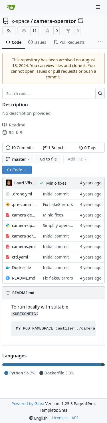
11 (34, 30)
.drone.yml (22, 194)
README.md (23, 278)
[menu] (38, 418)
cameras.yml (24, 246)
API (75, 417)
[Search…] (100, 93)
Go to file (48, 159)
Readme (13, 125)
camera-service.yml (24, 236)
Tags (87, 147)
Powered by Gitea (27, 403)
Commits (20, 147)
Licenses (60, 417)
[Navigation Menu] (98, 7)
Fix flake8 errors (58, 204)
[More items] (100, 42)
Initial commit (56, 194)
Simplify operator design (66, 225)
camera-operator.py (24, 225)
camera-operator (55, 21)
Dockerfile (21, 267)
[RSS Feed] (8, 30)
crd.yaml (20, 257)
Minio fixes (56, 183)
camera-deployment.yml (24, 215)
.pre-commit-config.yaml (24, 204)
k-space (20, 21)
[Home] (11, 7)
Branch (54, 147)
